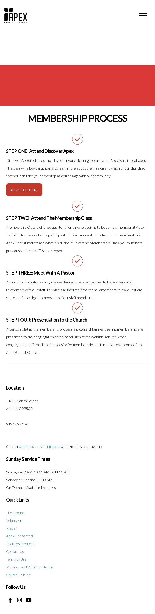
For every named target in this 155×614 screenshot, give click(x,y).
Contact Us (15, 551)
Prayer (11, 528)
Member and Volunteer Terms (29, 567)
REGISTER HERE (24, 189)
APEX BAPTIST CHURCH (40, 446)
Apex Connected (19, 536)
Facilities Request (20, 543)
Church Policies (18, 574)
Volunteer (14, 520)
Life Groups (15, 512)
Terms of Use (16, 559)
